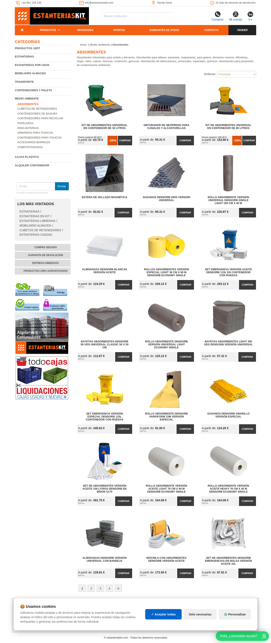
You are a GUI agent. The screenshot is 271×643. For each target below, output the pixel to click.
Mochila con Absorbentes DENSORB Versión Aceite (167, 559)
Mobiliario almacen (30, 73)
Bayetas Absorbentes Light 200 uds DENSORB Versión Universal (228, 343)
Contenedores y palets (33, 90)
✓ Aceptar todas (163, 614)
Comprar (125, 140)
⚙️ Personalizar (235, 614)
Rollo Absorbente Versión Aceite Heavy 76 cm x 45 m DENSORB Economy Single (228, 488)
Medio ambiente (27, 98)
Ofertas (119, 30)
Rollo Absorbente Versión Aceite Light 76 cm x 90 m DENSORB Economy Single (166, 488)
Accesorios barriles (33, 142)
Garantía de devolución (45, 255)
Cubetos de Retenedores (37, 108)
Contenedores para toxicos (39, 137)
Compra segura (45, 247)
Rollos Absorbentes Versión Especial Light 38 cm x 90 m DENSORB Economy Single (166, 272)
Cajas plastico (27, 156)
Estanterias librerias (37, 221)
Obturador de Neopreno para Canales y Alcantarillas (166, 127)
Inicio (83, 44)
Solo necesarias (200, 614)
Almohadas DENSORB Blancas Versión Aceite (104, 271)
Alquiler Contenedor (32, 165)
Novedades (85, 30)
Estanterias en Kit (34, 216)
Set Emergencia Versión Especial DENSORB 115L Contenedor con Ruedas (104, 416)
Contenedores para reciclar (40, 118)
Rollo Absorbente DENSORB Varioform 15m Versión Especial (166, 416)
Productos (48, 30)
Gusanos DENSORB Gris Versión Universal (166, 199)
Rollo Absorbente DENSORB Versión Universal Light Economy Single (166, 344)
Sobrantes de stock (164, 30)
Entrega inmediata (45, 263)
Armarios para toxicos (35, 132)
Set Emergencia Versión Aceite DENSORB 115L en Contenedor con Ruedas (228, 272)
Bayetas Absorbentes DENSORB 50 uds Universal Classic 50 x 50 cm (105, 344)
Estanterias (24, 56)
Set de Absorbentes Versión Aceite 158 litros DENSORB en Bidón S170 (105, 488)
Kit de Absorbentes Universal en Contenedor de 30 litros (104, 127)
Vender (242, 30)
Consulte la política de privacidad (32, 193)
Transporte (24, 81)
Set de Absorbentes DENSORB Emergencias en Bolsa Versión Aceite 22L (228, 560)
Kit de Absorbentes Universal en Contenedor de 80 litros (228, 127)
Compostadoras (30, 147)
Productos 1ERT (27, 48)
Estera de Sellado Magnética (104, 197)
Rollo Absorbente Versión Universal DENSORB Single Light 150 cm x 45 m (228, 200)
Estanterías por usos (32, 65)
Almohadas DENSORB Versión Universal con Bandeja (104, 559)
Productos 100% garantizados (46, 270)
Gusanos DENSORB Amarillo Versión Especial (228, 415)
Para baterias (28, 128)
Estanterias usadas (35, 234)
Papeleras (25, 123)
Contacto (217, 16)
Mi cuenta (235, 16)
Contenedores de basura (37, 113)
